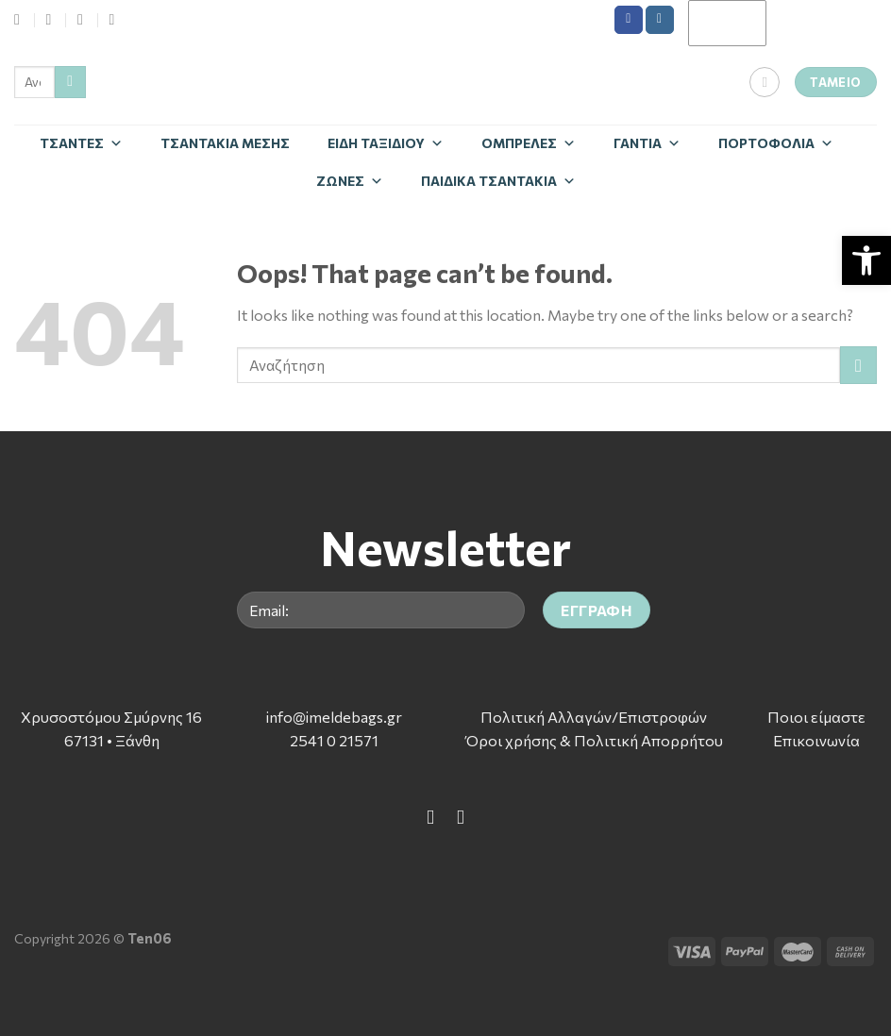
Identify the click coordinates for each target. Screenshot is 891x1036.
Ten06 (149, 937)
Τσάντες (81, 143)
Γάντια (647, 143)
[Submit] (70, 82)
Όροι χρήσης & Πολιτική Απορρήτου (594, 740)
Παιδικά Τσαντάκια (498, 181)
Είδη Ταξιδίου (386, 143)
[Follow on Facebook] (628, 20)
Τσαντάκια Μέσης (225, 143)
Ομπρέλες (528, 143)
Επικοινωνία (816, 740)
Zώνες (349, 181)
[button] (866, 260)
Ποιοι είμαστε (816, 717)
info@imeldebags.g (330, 717)
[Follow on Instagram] (660, 20)
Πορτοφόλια (775, 143)
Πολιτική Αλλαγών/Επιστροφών (593, 717)
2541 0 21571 (334, 740)
